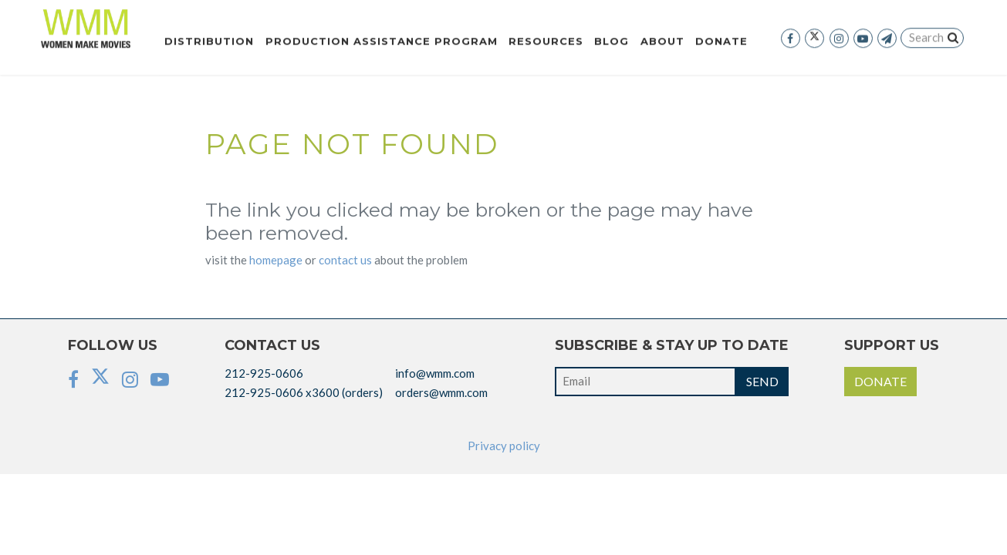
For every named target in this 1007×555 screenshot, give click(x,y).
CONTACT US (345, 260)
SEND (762, 381)
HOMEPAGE (275, 260)
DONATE (880, 381)
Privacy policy (504, 445)
